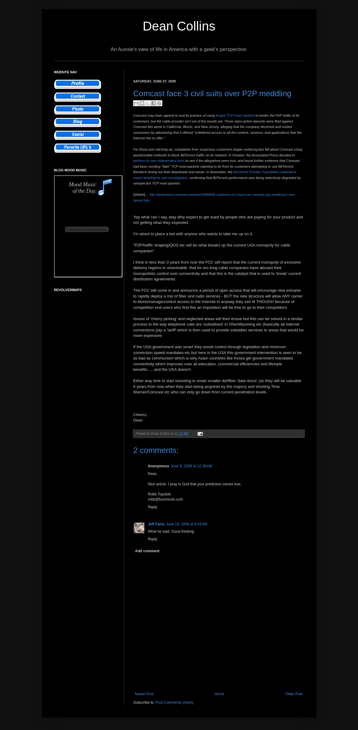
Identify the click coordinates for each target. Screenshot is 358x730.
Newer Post (144, 694)
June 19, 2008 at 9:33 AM (186, 524)
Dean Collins (179, 26)
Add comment (147, 551)
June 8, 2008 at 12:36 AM (191, 466)
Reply (152, 507)
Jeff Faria (156, 524)
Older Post (294, 694)
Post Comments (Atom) (175, 702)
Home (219, 694)
